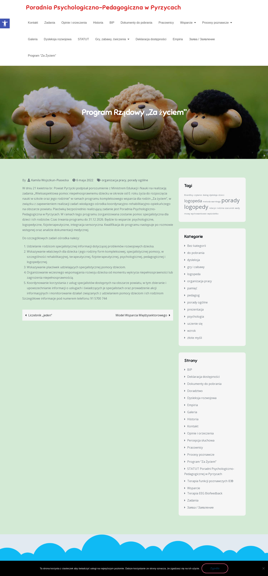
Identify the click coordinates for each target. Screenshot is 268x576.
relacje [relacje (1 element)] (212, 208)
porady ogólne (138, 180)
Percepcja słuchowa (200, 440)
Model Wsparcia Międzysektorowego (141, 315)
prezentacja (195, 309)
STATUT (83, 39)
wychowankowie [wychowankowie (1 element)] (199, 213)
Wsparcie (186, 22)
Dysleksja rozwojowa (58, 39)
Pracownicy (166, 22)
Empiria (178, 39)
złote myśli (194, 338)
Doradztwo (195, 391)
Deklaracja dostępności (151, 39)
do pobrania (195, 253)
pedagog (193, 295)
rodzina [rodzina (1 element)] (220, 208)
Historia (98, 22)
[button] (5, 23)
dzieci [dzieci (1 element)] (221, 195)
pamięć (192, 288)
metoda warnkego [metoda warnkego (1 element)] (212, 201)
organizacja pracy (114, 180)
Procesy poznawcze (215, 22)
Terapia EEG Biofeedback (204, 493)
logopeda (193, 274)
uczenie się (194, 324)
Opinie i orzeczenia (74, 22)
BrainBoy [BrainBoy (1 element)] (188, 195)
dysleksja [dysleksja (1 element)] (213, 195)
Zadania (49, 22)
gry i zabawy (196, 267)
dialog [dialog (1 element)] (205, 195)
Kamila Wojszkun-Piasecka (50, 180)
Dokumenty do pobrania (136, 22)
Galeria (33, 39)
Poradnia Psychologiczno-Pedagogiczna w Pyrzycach (103, 7)
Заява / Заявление (202, 39)
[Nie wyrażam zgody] (263, 568)
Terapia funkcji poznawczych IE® (210, 481)
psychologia (195, 316)
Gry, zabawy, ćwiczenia (110, 39)
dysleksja (193, 260)
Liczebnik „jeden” (40, 315)
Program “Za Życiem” (42, 55)
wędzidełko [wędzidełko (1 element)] (212, 213)
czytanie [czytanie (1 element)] (198, 195)
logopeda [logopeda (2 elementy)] (193, 200)
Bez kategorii (196, 246)
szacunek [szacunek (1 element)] (229, 208)
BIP (111, 22)
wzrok (191, 331)
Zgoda (214, 568)
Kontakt (33, 22)
